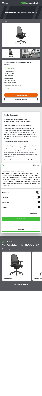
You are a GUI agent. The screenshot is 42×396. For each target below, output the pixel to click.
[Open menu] (5, 3)
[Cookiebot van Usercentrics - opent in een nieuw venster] (33, 165)
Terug (5, 21)
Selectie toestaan (21, 224)
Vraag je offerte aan (21, 95)
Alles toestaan (21, 218)
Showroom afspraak (21, 99)
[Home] (30, 3)
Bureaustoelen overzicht (21, 285)
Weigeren (21, 229)
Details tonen (33, 213)
